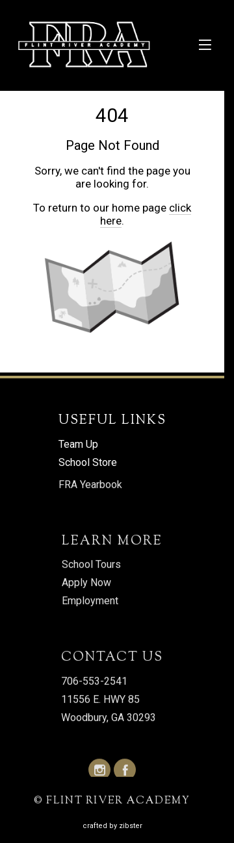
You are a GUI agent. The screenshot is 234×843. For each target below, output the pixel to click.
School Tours (91, 565)
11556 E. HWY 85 (100, 700)
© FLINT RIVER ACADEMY (112, 801)
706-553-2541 (94, 682)
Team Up (78, 444)
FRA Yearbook (90, 485)
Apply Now (86, 583)
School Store (87, 462)
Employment (90, 601)
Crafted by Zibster (112, 826)
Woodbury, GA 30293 (108, 718)
